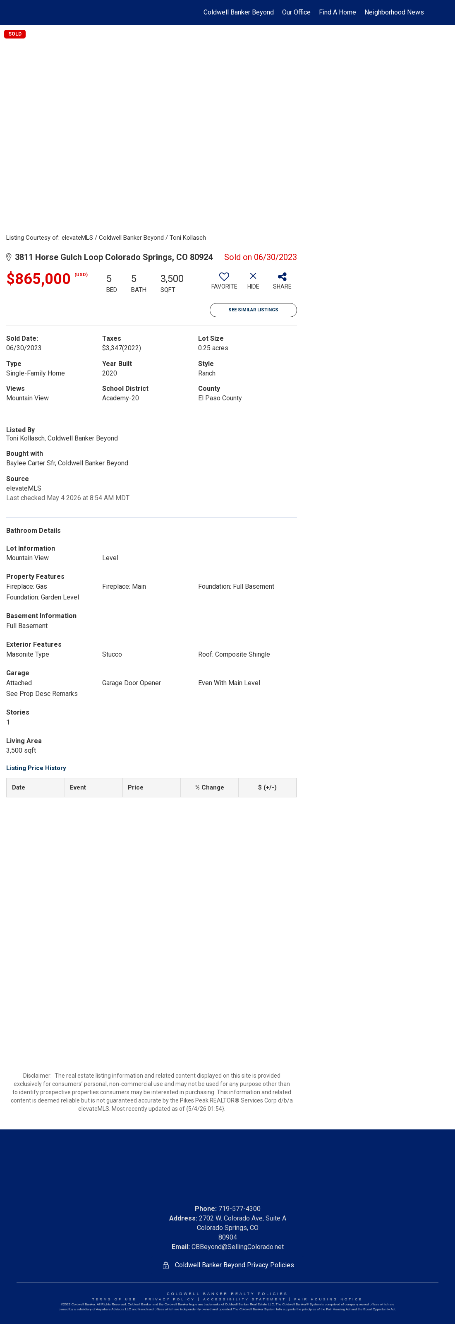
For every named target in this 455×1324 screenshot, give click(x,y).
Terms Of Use (114, 1299)
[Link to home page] (31, 12)
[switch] (224, 284)
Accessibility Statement (244, 1299)
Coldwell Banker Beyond (239, 12)
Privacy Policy (170, 1299)
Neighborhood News (394, 12)
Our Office (296, 12)
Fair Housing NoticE (329, 1299)
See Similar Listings (253, 310)
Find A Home (337, 12)
